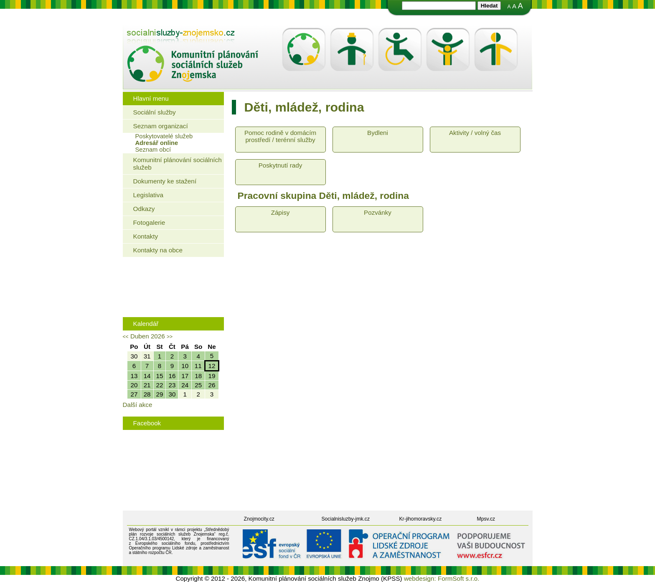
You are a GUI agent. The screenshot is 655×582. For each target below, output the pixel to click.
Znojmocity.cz (259, 519)
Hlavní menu (151, 98)
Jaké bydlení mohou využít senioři (175, 275)
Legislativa (148, 194)
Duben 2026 (147, 336)
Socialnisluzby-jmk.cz (346, 519)
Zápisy (280, 212)
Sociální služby (154, 112)
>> (170, 337)
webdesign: (420, 578)
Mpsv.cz (486, 519)
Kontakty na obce (158, 250)
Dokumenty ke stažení (165, 181)
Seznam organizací (160, 126)
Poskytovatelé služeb (164, 136)
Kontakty (145, 236)
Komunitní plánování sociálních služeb (177, 163)
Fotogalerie (149, 222)
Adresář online (156, 143)
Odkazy (144, 208)
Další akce (137, 404)
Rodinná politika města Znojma (171, 301)
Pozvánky (377, 212)
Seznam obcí (153, 149)
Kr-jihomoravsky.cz (420, 519)
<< (126, 337)
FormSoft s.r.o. (459, 578)
